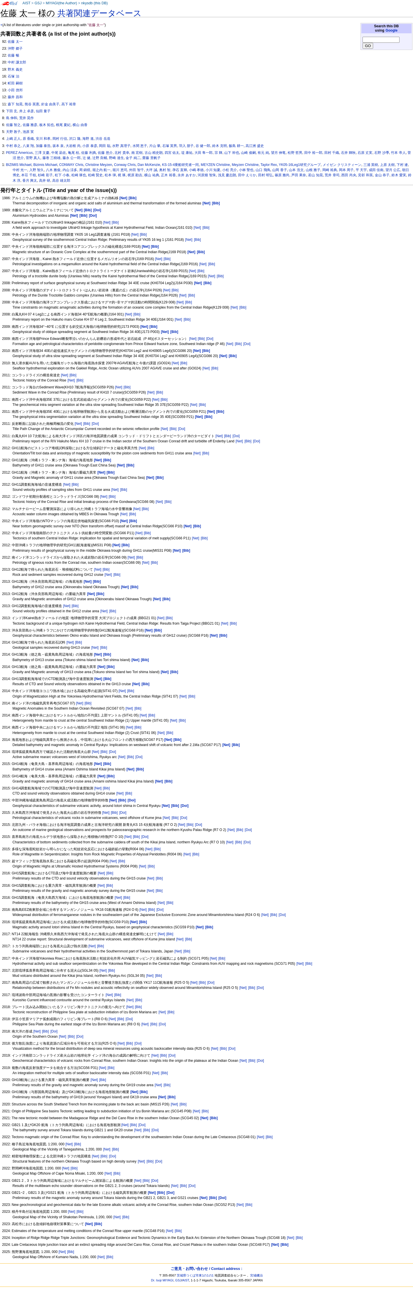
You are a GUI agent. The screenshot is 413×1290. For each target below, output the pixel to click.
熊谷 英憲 (32, 104)
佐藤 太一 (15, 42)
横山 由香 (80, 125)
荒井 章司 (332, 175)
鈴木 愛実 (398, 175)
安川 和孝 (43, 139)
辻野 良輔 (99, 158)
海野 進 (87, 139)
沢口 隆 (74, 139)
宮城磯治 (256, 1275)
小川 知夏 (213, 170)
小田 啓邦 (15, 90)
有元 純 (263, 153)
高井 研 (44, 181)
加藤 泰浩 (43, 146)
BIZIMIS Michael (19, 165)
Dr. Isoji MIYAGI (162, 1280)
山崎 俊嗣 (248, 153)
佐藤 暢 (13, 55)
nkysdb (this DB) (94, 3)
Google (391, 30)
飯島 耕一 (236, 146)
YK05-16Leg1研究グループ (300, 165)
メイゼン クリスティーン (342, 165)
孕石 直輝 (179, 170)
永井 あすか (187, 175)
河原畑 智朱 (207, 175)
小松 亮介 (229, 170)
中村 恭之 (13, 146)
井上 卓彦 (26, 111)
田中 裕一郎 (313, 153)
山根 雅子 (313, 170)
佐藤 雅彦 (30, 125)
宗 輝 (218, 153)
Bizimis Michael (45, 165)
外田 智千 (136, 170)
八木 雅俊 (53, 170)
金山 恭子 (382, 175)
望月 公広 (392, 170)
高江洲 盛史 (255, 146)
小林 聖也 (246, 170)
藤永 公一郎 (72, 158)
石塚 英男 (169, 146)
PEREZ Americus (19, 153)
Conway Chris (125, 165)
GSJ (38, 3)
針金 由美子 (50, 104)
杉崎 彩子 (45, 175)
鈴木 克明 (219, 146)
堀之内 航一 (101, 170)
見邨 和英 (365, 175)
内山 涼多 (70, 170)
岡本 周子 (346, 170)
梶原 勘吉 (135, 175)
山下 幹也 (231, 153)
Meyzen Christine (245, 165)
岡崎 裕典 (329, 170)
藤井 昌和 (15, 97)
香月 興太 (29, 181)
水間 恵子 (140, 146)
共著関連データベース (99, 13)
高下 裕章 (68, 104)
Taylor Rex (268, 165)
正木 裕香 (168, 175)
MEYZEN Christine (215, 165)
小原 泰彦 (89, 146)
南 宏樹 (137, 153)
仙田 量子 (43, 111)
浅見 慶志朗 (227, 175)
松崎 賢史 (95, 175)
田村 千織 (331, 153)
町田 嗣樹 (15, 83)
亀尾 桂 (73, 153)
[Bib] (115, 222)
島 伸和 (11, 118)
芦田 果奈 (298, 175)
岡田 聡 (104, 146)
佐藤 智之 (13, 125)
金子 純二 (133, 158)
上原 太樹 (387, 165)
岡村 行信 (59, 139)
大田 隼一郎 (203, 153)
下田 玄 (11, 111)
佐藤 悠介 (105, 153)
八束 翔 (28, 146)
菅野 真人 (33, 158)
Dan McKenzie (149, 165)
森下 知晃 (15, 104)
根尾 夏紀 (63, 125)
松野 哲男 (295, 153)
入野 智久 (36, 170)
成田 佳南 (376, 170)
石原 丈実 (365, 153)
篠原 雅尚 (282, 175)
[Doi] (209, 339)
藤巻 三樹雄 (51, 158)
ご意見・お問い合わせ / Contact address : (206, 1268)
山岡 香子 (279, 170)
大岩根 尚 (73, 146)
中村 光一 (20, 170)
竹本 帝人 (398, 153)
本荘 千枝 (28, 175)
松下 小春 (62, 175)
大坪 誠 (151, 170)
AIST (26, 3)
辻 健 (86, 158)
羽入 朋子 (186, 146)
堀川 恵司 (119, 170)
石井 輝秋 (348, 153)
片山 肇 (154, 146)
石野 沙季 (381, 153)
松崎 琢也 (78, 175)
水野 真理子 (121, 146)
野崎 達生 (116, 158)
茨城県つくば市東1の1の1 (195, 1275)
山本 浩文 (296, 170)
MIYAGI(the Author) (61, 3)
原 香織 (28, 139)
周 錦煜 (84, 170)
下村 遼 (402, 165)
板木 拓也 (46, 125)
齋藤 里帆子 (151, 158)
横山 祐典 (151, 175)
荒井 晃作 (26, 118)
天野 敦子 (13, 132)
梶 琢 (122, 175)
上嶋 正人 (13, 139)
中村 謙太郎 (17, 62)
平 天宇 (361, 170)
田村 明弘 (265, 175)
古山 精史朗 (154, 153)
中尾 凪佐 (58, 153)
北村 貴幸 (121, 153)
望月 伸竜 (278, 153)
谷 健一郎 (203, 146)
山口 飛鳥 (263, 170)
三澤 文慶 (42, 153)
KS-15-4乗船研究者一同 (180, 165)
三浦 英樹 (370, 165)
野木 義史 (15, 69)
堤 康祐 (186, 153)
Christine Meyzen (98, 165)
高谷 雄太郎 (61, 181)
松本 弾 (110, 175)
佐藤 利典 (88, 153)
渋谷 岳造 (103, 139)
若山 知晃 (315, 175)
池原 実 (28, 132)
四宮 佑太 (172, 153)
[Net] (107, 222)
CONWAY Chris (71, 165)
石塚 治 (13, 76)
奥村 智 (164, 170)
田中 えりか (247, 175)
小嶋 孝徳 (196, 170)
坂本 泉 (58, 146)
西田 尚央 (348, 175)
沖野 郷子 (15, 49)
